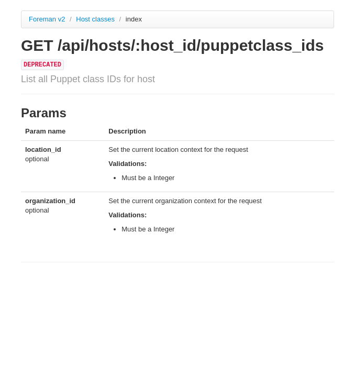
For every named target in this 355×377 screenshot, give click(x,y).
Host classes (96, 19)
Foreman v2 (47, 19)
